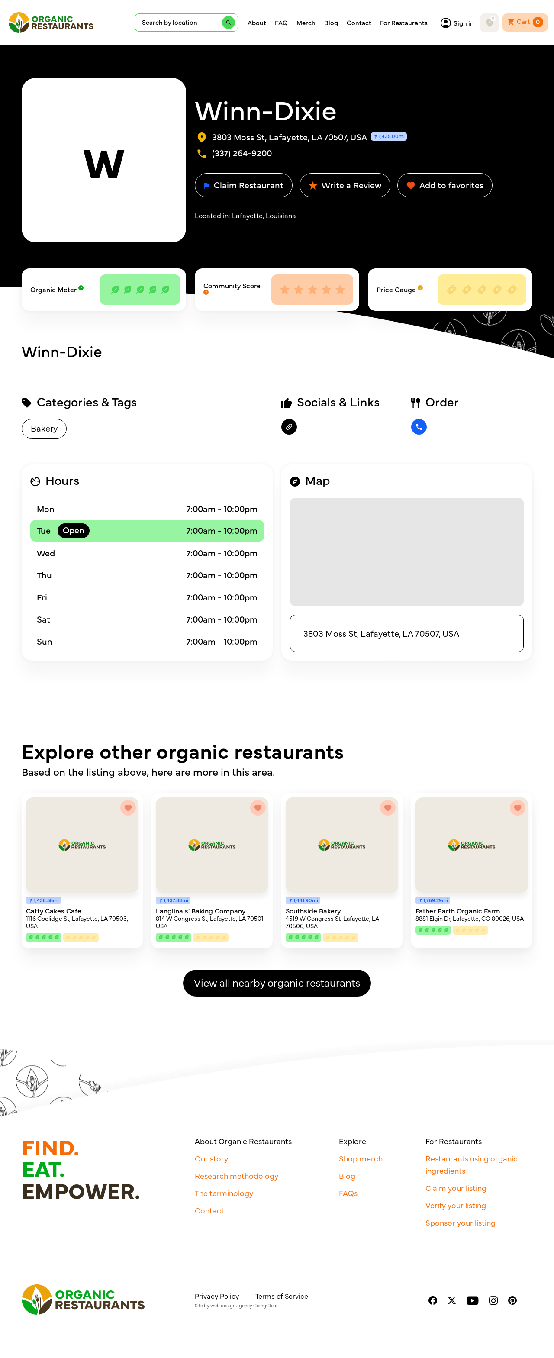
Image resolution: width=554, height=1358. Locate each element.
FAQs (348, 1192)
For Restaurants (404, 22)
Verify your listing (455, 1205)
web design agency (231, 1305)
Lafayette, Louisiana (264, 215)
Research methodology (236, 1175)
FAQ (281, 22)
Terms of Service (281, 1295)
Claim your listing (455, 1187)
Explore (352, 1140)
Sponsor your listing (460, 1222)
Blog (331, 22)
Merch (306, 22)
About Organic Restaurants (243, 1140)
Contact (359, 22)
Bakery (44, 428)
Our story (211, 1158)
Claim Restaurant (243, 184)
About (257, 22)
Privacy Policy (217, 1295)
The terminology (224, 1192)
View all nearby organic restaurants (277, 982)
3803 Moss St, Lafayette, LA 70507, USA (381, 633)
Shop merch (361, 1158)
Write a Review (345, 184)
